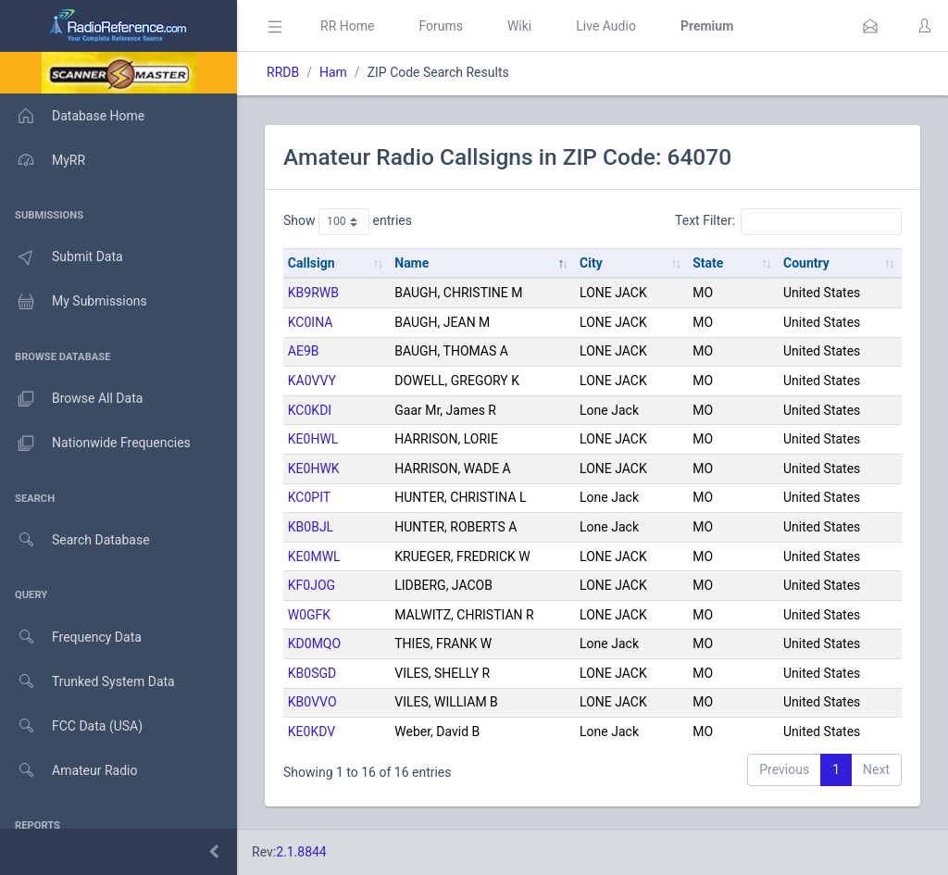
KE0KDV (311, 731)
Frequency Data (71, 637)
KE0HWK (314, 468)
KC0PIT (309, 497)
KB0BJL (310, 526)
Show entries (347, 221)
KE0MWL (314, 556)
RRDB (283, 72)
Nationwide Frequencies (95, 443)
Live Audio (606, 26)
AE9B (303, 351)
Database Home (72, 115)
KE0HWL (313, 438)
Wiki (519, 26)
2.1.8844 (301, 851)
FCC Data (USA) (71, 726)
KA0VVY (312, 380)
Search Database (75, 540)
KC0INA (310, 322)
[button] (870, 26)
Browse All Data (71, 399)
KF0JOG (311, 585)
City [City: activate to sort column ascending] (591, 263)
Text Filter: (788, 221)
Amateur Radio (69, 771)
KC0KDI (309, 410)
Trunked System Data (87, 682)
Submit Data (61, 257)
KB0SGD (312, 673)
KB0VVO (312, 701)
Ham (333, 72)
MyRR (42, 160)
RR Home (347, 26)
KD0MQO (314, 643)
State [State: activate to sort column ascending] (707, 263)
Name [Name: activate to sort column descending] (411, 263)
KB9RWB (313, 292)
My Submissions (73, 302)
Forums (440, 26)
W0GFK (309, 614)
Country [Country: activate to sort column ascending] (806, 263)
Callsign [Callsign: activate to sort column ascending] (311, 263)
